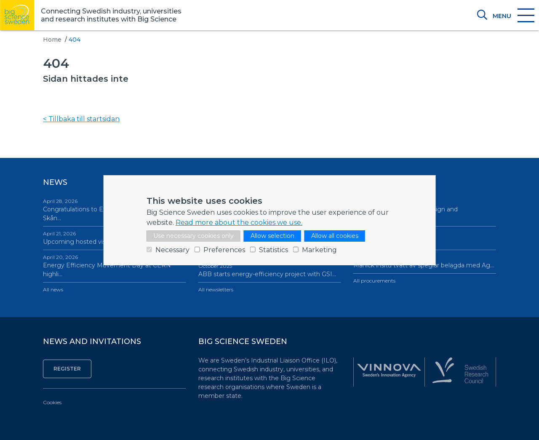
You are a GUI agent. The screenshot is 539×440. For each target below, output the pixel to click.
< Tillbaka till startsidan (81, 119)
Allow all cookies (334, 236)
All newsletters (215, 289)
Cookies (52, 402)
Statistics (273, 250)
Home (52, 39)
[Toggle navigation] (513, 16)
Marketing (319, 250)
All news (53, 289)
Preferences (224, 250)
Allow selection (272, 236)
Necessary (172, 250)
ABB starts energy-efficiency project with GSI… (269, 270)
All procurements (374, 280)
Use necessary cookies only (193, 236)
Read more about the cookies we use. (239, 223)
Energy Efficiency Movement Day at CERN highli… (114, 265)
